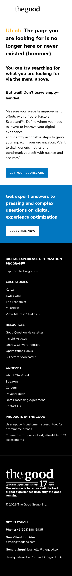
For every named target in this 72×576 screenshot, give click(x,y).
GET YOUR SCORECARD (27, 173)
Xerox (10, 290)
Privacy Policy (15, 394)
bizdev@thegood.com (21, 542)
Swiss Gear (14, 296)
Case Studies (17, 282)
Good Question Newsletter (24, 332)
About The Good (17, 375)
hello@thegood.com (46, 549)
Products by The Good (25, 417)
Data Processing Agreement (25, 400)
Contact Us (13, 406)
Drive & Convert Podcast (23, 345)
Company (14, 368)
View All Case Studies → (23, 314)
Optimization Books (19, 351)
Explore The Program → (22, 271)
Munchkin (12, 308)
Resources (15, 325)
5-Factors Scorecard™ (21, 357)
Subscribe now (23, 231)
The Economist (16, 302)
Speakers (12, 381)
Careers (11, 388)
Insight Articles (16, 339)
